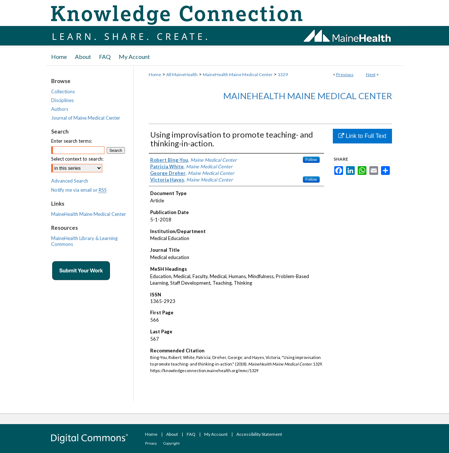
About (172, 434)
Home (155, 74)
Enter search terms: (71, 141)
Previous (345, 74)
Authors (59, 109)
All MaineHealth (182, 74)
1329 (283, 74)
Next (371, 74)
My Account (216, 434)
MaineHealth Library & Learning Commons (84, 241)
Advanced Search (69, 181)
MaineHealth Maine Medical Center (238, 74)
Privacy (151, 443)
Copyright (171, 443)
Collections (63, 91)
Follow (311, 159)
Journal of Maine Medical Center (85, 118)
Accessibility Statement (259, 434)
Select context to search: (77, 159)
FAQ (191, 434)
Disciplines (62, 100)
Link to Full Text (362, 136)
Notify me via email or (79, 190)
